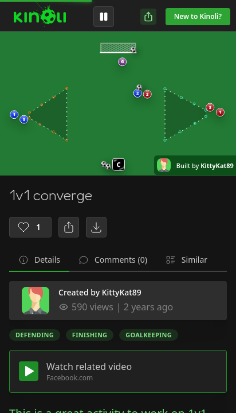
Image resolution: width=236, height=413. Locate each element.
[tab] (39, 260)
